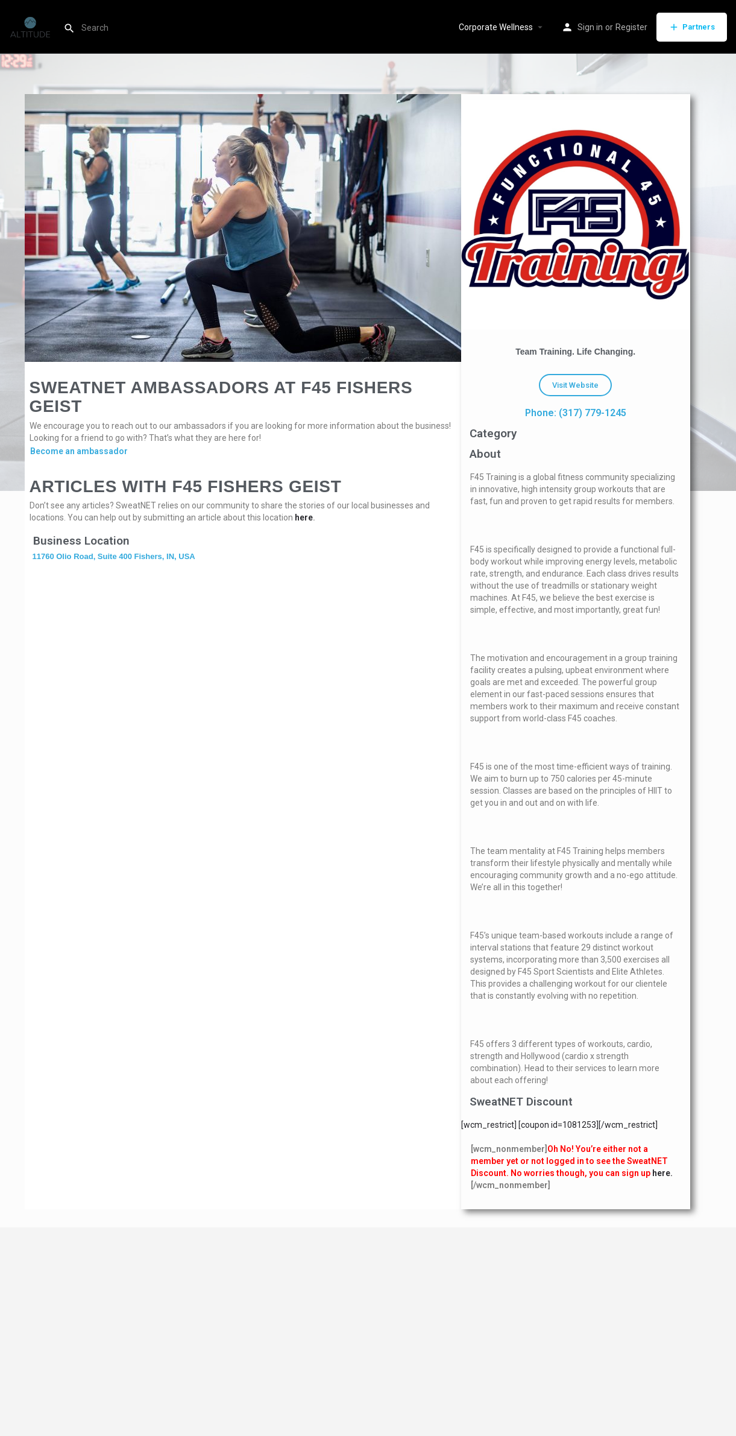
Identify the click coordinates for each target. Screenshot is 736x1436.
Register (631, 27)
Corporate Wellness (496, 27)
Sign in (590, 27)
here (304, 517)
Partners (691, 27)
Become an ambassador (79, 451)
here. (662, 1173)
